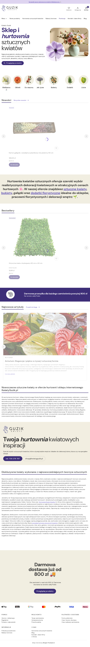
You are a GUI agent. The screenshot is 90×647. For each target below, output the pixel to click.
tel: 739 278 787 (13, 458)
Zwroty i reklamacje (8, 618)
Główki (17, 87)
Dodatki (70, 87)
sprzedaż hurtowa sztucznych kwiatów (45, 523)
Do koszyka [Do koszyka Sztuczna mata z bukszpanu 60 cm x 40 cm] (14, 277)
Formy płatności (67, 618)
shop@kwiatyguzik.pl (34, 458)
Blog (33, 633)
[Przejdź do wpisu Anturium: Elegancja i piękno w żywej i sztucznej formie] (45, 334)
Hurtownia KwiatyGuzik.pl (47, 502)
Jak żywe (40, 87)
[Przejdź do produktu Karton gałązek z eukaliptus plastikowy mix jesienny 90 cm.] (34, 128)
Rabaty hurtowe (7, 633)
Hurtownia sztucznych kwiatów (42, 631)
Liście (83, 87)
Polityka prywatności (8, 631)
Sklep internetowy (42, 643)
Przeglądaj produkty (13, 63)
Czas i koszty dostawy (69, 620)
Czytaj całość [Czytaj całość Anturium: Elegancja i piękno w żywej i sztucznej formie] (10, 374)
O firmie (34, 637)
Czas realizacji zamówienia (70, 622)
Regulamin (5, 620)
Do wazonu (29, 87)
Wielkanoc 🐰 (6, 88)
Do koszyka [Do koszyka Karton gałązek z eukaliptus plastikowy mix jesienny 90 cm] (14, 165)
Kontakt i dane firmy (38, 635)
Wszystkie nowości (21, 100)
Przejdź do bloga (33, 307)
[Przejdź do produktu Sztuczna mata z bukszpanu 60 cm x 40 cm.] (34, 238)
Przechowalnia (36, 622)
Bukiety (54, 87)
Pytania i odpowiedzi (8, 622)
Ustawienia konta (37, 620)
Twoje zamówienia (38, 618)
